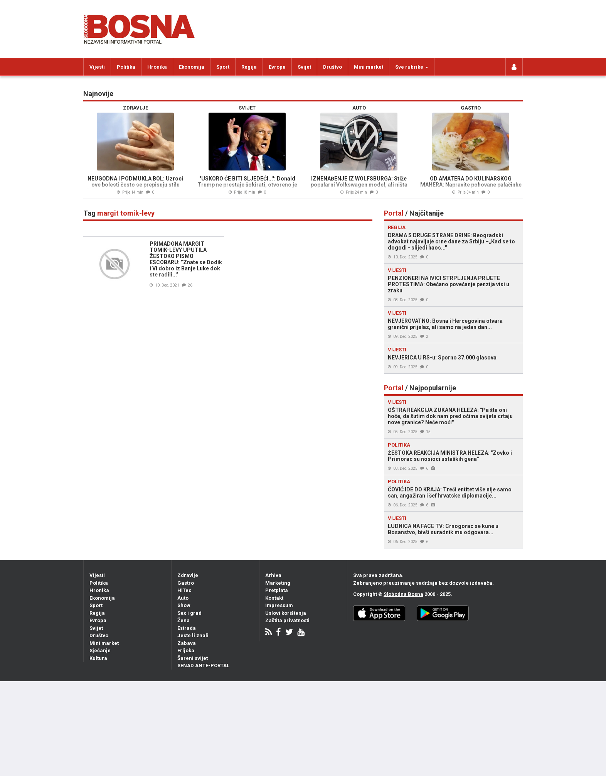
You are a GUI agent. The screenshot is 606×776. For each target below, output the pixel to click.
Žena (183, 620)
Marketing (277, 583)
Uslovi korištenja (285, 613)
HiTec (184, 590)
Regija (249, 67)
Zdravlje (187, 575)
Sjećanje (100, 650)
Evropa (277, 67)
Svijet (304, 67)
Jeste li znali (193, 635)
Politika (126, 67)
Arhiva (273, 575)
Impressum (279, 605)
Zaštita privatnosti (287, 620)
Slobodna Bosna (403, 594)
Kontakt (274, 598)
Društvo (332, 67)
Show (183, 605)
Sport (222, 67)
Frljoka (185, 650)
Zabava (186, 643)
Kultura (98, 658)
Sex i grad (189, 613)
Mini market (368, 67)
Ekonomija (191, 67)
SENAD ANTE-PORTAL (203, 665)
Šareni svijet (192, 658)
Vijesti (97, 67)
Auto (183, 598)
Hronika (157, 67)
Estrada (186, 628)
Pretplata (276, 590)
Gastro (185, 583)
